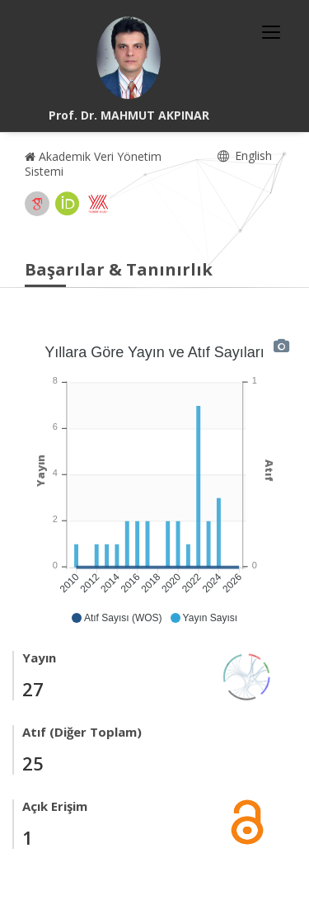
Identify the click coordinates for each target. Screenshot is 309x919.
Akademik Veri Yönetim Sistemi (93, 163)
